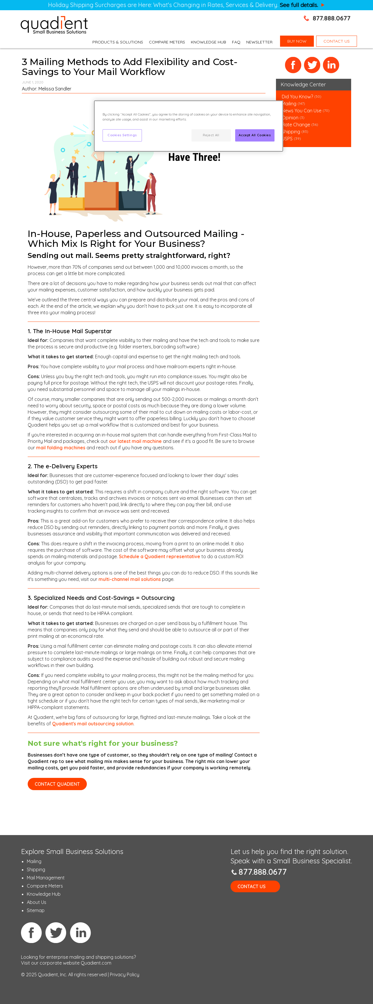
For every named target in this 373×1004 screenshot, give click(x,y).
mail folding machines (60, 448)
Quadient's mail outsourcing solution (92, 724)
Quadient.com (96, 963)
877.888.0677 (332, 18)
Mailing (290, 103)
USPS (287, 139)
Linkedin (80, 932)
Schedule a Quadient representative (159, 556)
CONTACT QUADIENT (57, 784)
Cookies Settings (122, 135)
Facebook (293, 65)
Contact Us (251, 886)
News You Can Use (301, 111)
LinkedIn (331, 65)
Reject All (211, 135)
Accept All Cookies (255, 135)
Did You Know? (297, 96)
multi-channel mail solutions (129, 579)
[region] (188, 126)
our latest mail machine (135, 441)
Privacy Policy (124, 974)
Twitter (312, 65)
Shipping (291, 132)
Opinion (290, 118)
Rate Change (296, 125)
